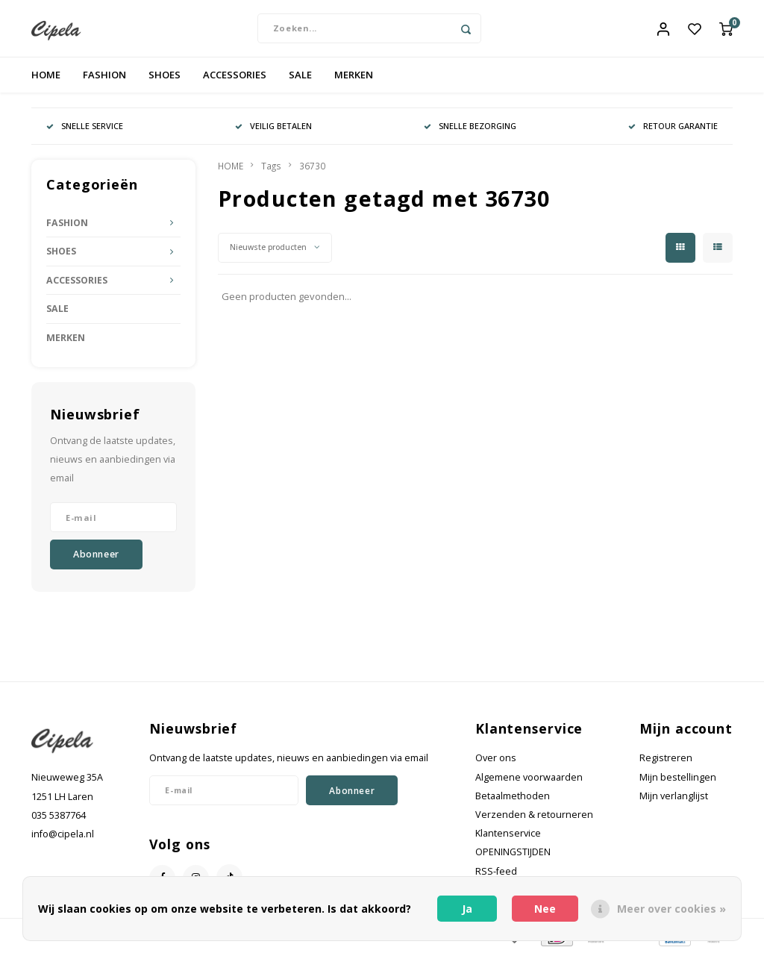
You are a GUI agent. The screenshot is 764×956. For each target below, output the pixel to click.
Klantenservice (508, 837)
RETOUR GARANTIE (673, 128)
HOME (45, 77)
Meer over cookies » (671, 909)
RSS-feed (496, 874)
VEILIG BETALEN (273, 128)
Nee (545, 909)
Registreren (665, 761)
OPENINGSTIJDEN (513, 855)
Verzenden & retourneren (534, 817)
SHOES (164, 77)
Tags (271, 169)
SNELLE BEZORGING (470, 128)
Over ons (495, 761)
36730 (312, 169)
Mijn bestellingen (677, 780)
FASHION (104, 77)
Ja (467, 909)
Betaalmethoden (512, 799)
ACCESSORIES (234, 77)
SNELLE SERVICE (84, 128)
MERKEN (353, 77)
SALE (300, 77)
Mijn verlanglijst (673, 799)
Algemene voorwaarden (529, 780)
